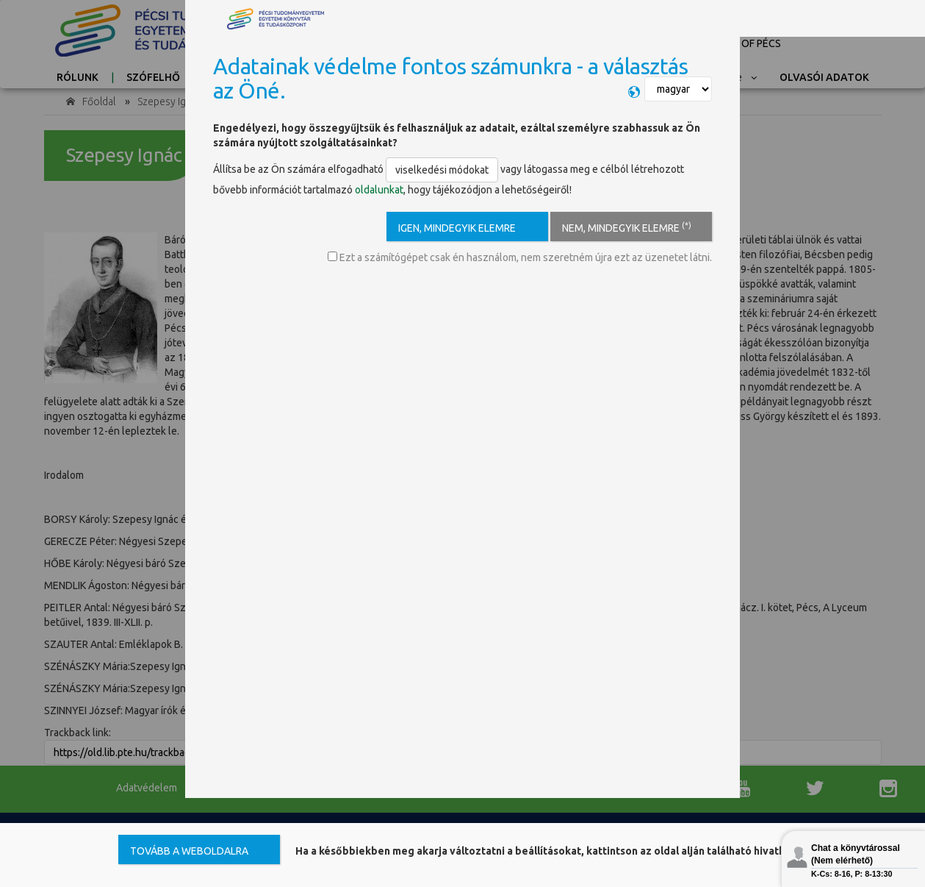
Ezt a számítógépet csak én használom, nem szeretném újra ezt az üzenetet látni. (520, 257)
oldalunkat (379, 190)
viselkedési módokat (442, 170)
